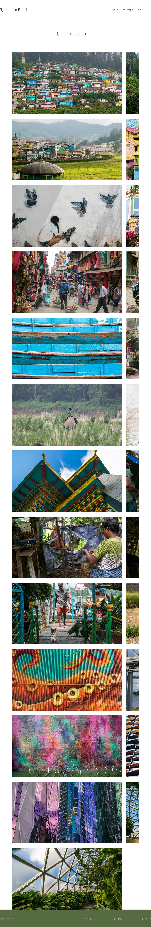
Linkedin (145, 918)
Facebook (88, 918)
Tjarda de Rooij (13, 10)
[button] (127, 10)
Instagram (117, 918)
